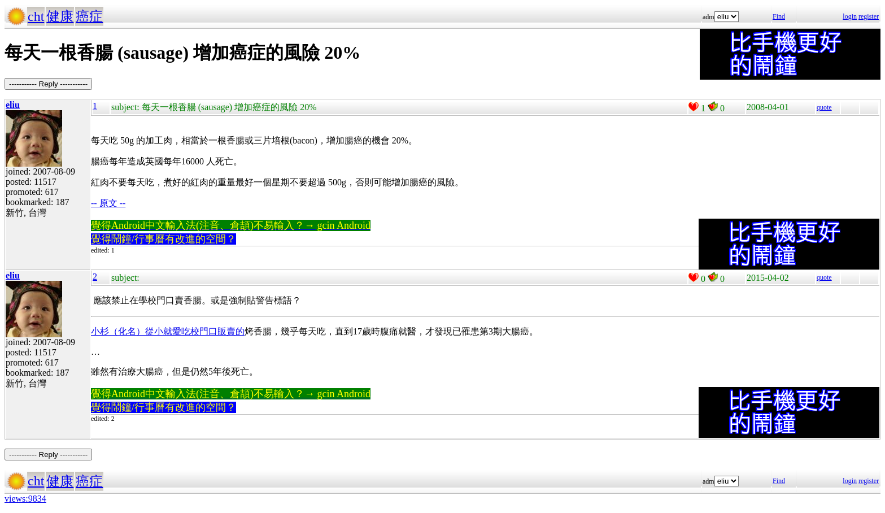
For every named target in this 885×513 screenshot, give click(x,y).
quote (824, 107)
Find (779, 16)
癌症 (89, 16)
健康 (59, 16)
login (850, 16)
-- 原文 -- (108, 203)
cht (36, 16)
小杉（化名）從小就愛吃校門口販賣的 (168, 331)
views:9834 (25, 498)
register (868, 16)
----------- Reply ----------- (48, 84)
